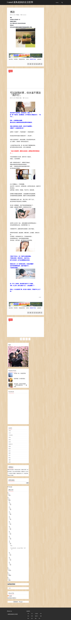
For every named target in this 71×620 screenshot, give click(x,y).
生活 (18, 97)
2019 (9, 569)
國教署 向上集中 (24, 471)
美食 (10, 437)
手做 (10, 430)
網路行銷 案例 (11, 469)
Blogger (21, 601)
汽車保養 (11, 435)
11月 (10, 508)
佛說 (11, 545)
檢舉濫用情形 (11, 584)
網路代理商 (23, 469)
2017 (9, 578)
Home (57, 2)
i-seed (10, 596)
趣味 (10, 453)
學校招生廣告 (17, 469)
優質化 (27, 59)
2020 (9, 498)
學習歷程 (16, 59)
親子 (10, 455)
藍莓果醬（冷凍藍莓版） (20, 378)
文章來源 (40, 297)
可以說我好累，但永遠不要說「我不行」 (18, 548)
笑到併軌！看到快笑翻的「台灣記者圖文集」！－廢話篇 (20, 385)
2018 (9, 574)
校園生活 (11, 444)
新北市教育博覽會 (16, 471)
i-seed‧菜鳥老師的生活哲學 (20, 2)
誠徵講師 (39, 59)
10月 (10, 513)
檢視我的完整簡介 (12, 598)
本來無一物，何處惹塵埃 (20, 373)
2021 (9, 494)
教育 (10, 448)
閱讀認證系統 (22, 59)
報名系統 (11, 59)
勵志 (18, 14)
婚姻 (10, 446)
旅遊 (10, 439)
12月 (10, 503)
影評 (10, 450)
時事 (10, 441)
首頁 (10, 588)
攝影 (10, 459)
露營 (10, 462)
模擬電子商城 (33, 59)
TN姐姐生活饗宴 (12, 473)
